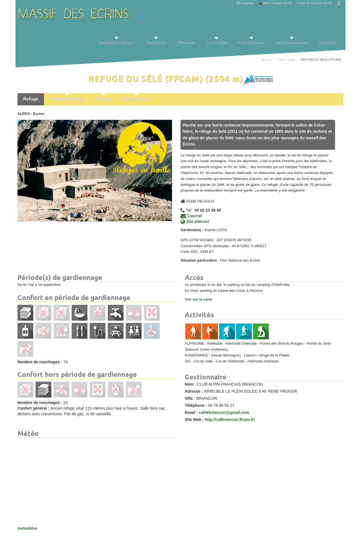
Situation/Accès (67, 99)
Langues (247, 3)
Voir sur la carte (198, 299)
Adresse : (194, 391)
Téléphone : (196, 405)
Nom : (190, 384)
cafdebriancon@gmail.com (224, 412)
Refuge (30, 99)
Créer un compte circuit (314, 3)
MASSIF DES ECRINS (73, 14)
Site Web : (194, 419)
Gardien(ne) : (191, 230)
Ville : (190, 398)
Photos (103, 99)
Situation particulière (198, 260)
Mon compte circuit (277, 3)
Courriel (191, 216)
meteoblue (27, 528)
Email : (191, 412)
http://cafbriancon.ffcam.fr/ (230, 419)
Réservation (136, 99)
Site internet (194, 221)
